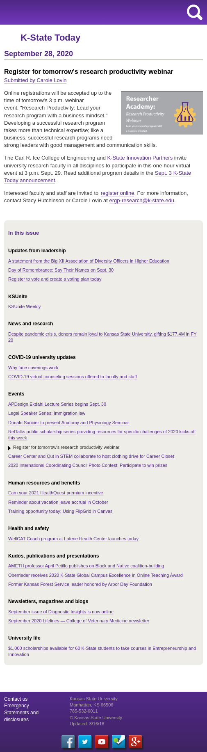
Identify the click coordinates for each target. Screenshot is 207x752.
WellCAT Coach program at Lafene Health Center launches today (73, 538)
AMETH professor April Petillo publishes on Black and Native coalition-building (86, 565)
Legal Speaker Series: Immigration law (46, 413)
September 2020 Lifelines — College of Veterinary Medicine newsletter (78, 620)
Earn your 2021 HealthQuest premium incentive (55, 492)
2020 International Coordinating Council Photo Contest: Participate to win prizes (87, 465)
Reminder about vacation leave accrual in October (58, 502)
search (195, 12)
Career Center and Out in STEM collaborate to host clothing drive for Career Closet (91, 456)
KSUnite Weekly (24, 306)
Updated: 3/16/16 (87, 723)
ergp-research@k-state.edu (141, 200)
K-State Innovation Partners (140, 158)
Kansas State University (75, 12)
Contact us (15, 699)
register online (117, 193)
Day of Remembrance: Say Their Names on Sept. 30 (61, 269)
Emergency (16, 706)
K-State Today (50, 37)
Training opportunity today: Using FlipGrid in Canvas (60, 511)
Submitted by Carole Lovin (35, 80)
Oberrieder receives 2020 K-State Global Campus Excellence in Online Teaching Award (95, 575)
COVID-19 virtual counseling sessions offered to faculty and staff (72, 376)
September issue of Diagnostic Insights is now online (61, 611)
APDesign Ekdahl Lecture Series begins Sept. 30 (57, 404)
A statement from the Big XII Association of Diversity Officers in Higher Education (88, 260)
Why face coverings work (33, 367)
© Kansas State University (96, 717)
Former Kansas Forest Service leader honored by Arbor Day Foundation (80, 584)
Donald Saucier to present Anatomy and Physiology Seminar (68, 422)
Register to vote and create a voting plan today (54, 279)
